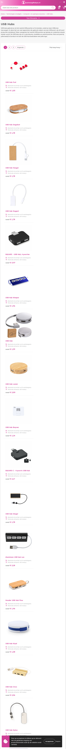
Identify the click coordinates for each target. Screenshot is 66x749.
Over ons (37, 700)
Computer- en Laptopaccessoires (34, 14)
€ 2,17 (39, 260)
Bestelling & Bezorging (8, 726)
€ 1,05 (10, 90)
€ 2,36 (10, 388)
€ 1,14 (10, 260)
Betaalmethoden (6, 729)
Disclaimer (37, 734)
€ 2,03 (10, 516)
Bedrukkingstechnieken (42, 705)
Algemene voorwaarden (42, 726)
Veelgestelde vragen (41, 702)
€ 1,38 (40, 346)
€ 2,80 (40, 559)
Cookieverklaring (39, 729)
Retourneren (5, 731)
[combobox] (28, 8)
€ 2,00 (40, 218)
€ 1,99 (10, 218)
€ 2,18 (39, 303)
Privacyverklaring (40, 731)
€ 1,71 (39, 516)
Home (3, 14)
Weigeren (58, 741)
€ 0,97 (10, 175)
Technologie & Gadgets (14, 14)
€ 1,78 (39, 90)
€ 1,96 (40, 175)
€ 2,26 (10, 431)
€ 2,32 (10, 559)
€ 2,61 (39, 474)
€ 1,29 (39, 431)
